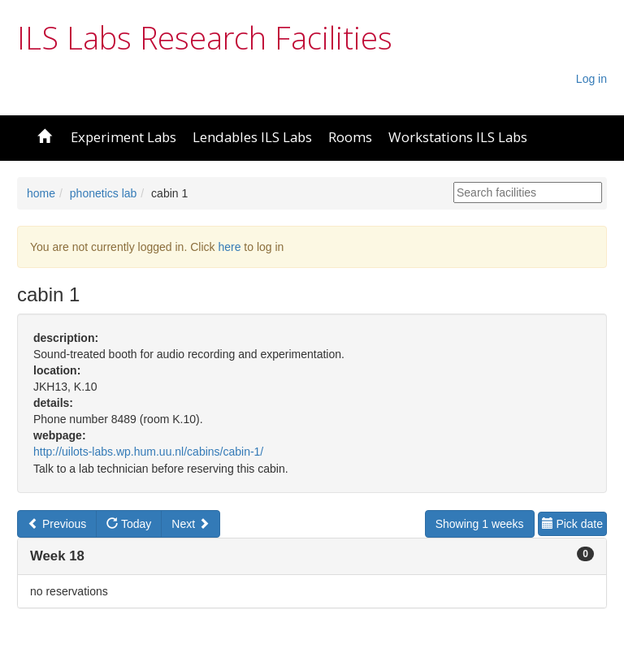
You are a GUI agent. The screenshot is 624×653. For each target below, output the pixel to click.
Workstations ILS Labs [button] (457, 137)
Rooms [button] (350, 137)
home (41, 193)
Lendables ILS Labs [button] (252, 137)
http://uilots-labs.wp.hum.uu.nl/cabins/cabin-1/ (148, 451)
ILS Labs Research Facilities (204, 37)
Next (190, 523)
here (229, 246)
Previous (57, 523)
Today (128, 523)
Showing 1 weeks (480, 523)
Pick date (572, 523)
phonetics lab (103, 193)
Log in (591, 78)
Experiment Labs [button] (123, 137)
